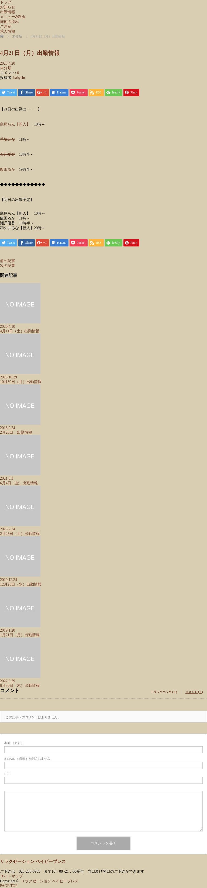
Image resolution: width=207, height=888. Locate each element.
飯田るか (7, 170)
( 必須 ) (13, 742)
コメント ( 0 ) (194, 692)
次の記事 (7, 266)
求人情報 (7, 31)
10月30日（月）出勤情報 (21, 382)
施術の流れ (9, 22)
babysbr (19, 78)
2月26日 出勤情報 (16, 432)
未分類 (5, 68)
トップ (5, 2)
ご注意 (5, 27)
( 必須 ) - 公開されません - (28, 758)
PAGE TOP (9, 886)
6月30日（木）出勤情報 (20, 686)
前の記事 (7, 261)
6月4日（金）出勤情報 (19, 483)
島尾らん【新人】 (15, 124)
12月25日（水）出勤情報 (21, 584)
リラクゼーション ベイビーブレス (33, 861)
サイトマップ (11, 876)
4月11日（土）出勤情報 (19, 331)
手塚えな (7, 139)
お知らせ (7, 7)
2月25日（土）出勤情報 (20, 534)
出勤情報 (7, 12)
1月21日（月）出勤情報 (20, 635)
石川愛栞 (7, 154)
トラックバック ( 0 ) (164, 692)
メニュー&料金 (13, 17)
